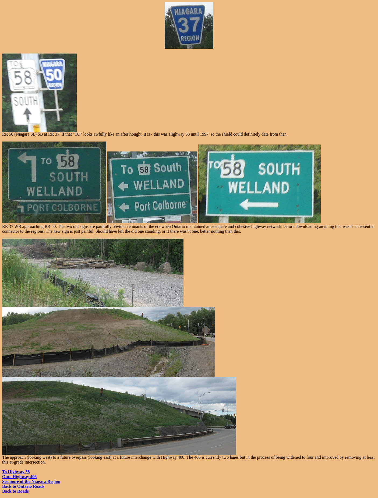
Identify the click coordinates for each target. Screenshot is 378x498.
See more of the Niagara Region (31, 481)
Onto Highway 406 (19, 476)
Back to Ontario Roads (23, 486)
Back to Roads (15, 491)
